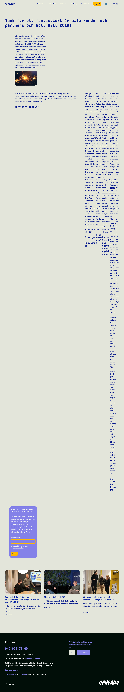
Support (97, 4)
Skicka (14, 554)
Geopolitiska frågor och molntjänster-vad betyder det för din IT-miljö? (22, 599)
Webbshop (74, 4)
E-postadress (16, 537)
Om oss (62, 4)
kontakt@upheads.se (32, 659)
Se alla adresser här (12, 670)
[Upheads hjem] (10, 4)
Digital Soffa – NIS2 (54, 597)
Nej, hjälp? (83, 652)
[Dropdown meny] (44, 4)
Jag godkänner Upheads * (20, 547)
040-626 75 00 (16, 648)
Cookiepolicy (22, 674)
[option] (115, 690)
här (21, 99)
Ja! (72, 652)
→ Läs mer (8, 615)
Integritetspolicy (18, 548)
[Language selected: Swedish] (118, 691)
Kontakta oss (85, 4)
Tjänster (40, 4)
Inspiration (52, 4)
